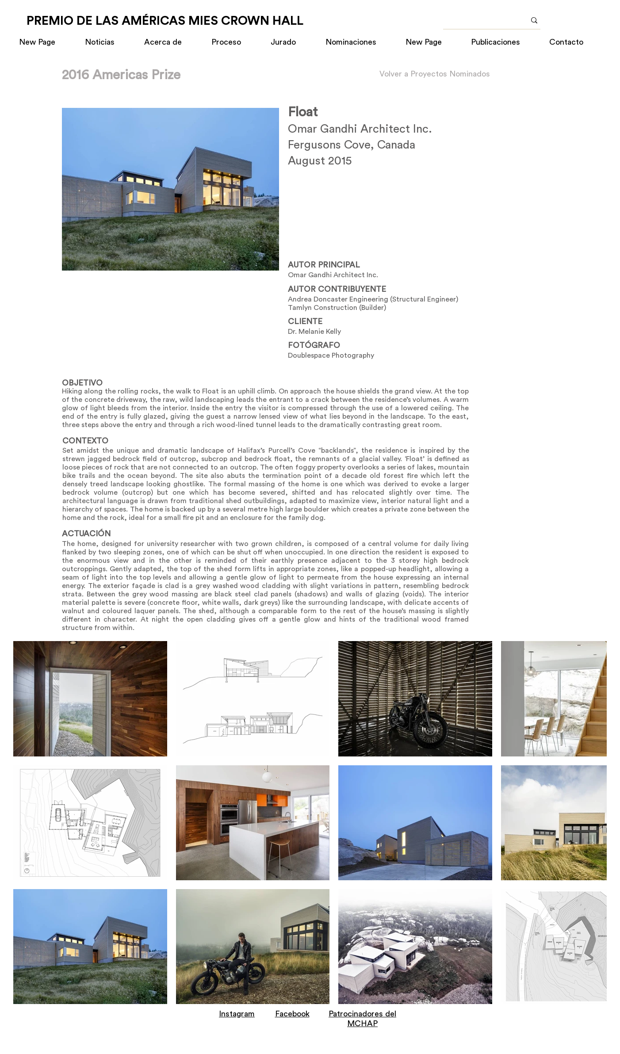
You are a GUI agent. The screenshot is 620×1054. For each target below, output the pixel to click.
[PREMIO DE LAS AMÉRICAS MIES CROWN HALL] (165, 21)
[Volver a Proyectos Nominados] (434, 74)
